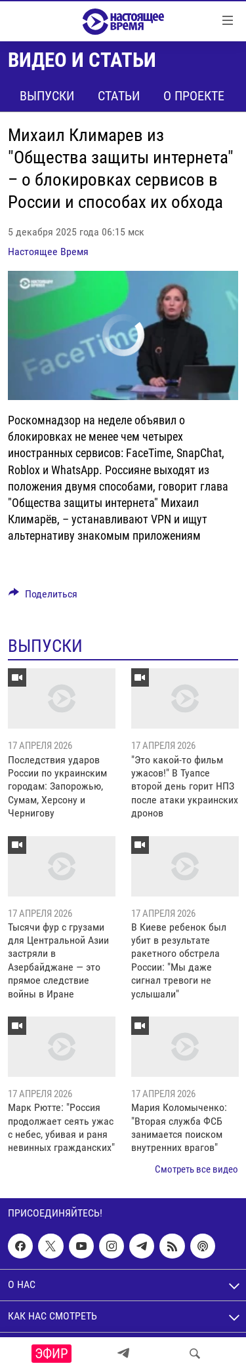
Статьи (119, 96)
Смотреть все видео (196, 1169)
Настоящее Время (48, 251)
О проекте (193, 96)
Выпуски (47, 96)
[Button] (43, 597)
